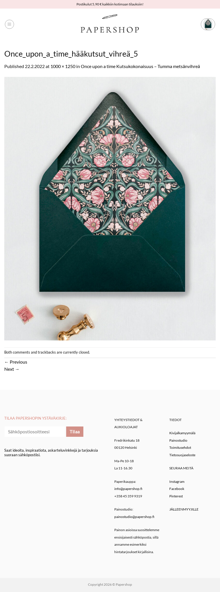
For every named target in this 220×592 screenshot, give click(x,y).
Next (11, 369)
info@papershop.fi (128, 489)
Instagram (176, 481)
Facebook (176, 489)
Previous (15, 361)
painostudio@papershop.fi (134, 517)
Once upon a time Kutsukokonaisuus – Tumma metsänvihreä (140, 66)
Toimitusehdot (180, 447)
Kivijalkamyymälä (182, 433)
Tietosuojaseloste (182, 455)
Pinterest (176, 496)
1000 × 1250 (62, 66)
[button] (9, 24)
